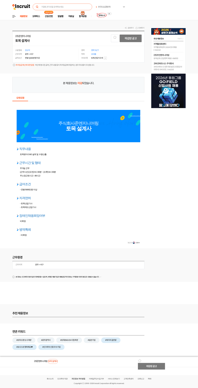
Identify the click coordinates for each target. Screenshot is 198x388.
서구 (41, 264)
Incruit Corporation (101, 383)
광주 (36, 264)
